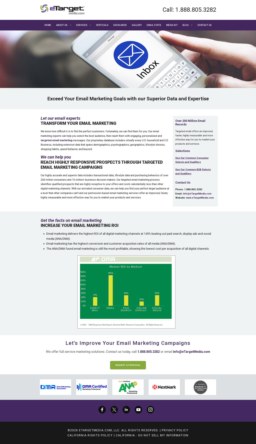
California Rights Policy (90, 435)
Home (47, 25)
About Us (62, 25)
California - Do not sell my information (152, 435)
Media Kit (172, 25)
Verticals (102, 25)
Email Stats (154, 25)
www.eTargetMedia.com (200, 197)
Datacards (120, 25)
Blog (186, 25)
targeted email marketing (56, 140)
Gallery (137, 25)
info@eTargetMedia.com (197, 193)
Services (81, 25)
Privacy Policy (175, 430)
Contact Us (204, 25)
